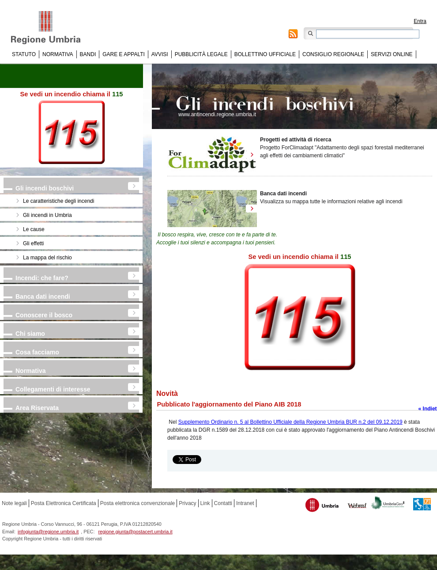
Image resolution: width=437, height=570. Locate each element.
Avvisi (159, 54)
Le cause (34, 229)
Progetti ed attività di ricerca (295, 140)
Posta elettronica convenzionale (137, 503)
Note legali (14, 503)
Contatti (223, 503)
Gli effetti (33, 243)
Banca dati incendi (42, 296)
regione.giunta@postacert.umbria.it (135, 531)
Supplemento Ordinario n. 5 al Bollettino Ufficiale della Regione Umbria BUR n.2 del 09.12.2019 (290, 422)
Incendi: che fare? (41, 277)
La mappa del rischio (47, 258)
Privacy (187, 503)
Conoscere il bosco (43, 315)
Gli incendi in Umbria (47, 215)
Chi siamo (30, 333)
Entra (420, 21)
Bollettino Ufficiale (265, 54)
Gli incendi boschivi (44, 188)
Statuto (24, 54)
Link (205, 503)
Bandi (88, 54)
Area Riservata (37, 407)
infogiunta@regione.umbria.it (48, 531)
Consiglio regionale (333, 54)
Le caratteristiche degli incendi (58, 201)
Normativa (57, 54)
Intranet (245, 503)
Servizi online (391, 54)
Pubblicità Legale (201, 54)
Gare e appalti (123, 54)
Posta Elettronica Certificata (63, 503)
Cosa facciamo (37, 352)
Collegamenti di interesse (52, 389)
